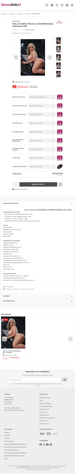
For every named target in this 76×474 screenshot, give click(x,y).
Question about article (20, 189)
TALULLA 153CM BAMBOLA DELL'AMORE (12, 351)
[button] (58, 40)
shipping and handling (25, 466)
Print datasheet (9, 287)
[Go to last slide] (16, 57)
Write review (28, 30)
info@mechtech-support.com (16, 410)
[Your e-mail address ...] (34, 380)
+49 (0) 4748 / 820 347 (14, 408)
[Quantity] (15, 184)
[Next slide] (49, 57)
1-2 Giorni (26, 82)
